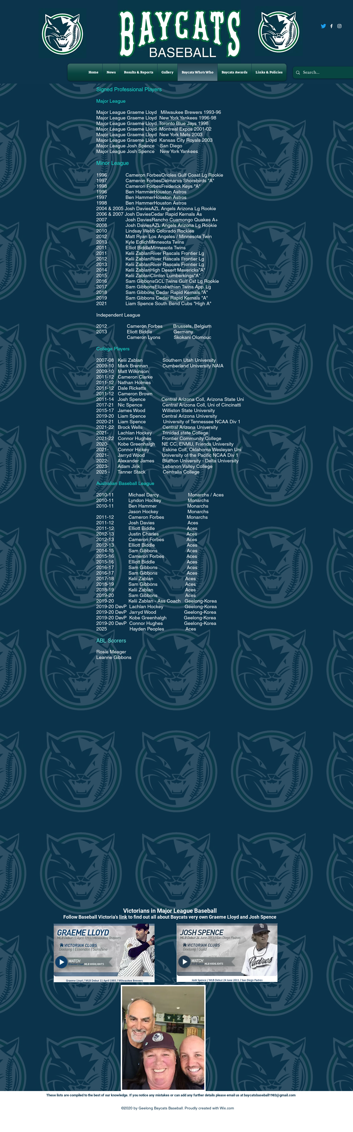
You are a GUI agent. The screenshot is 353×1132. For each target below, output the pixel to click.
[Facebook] (331, 26)
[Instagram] (339, 26)
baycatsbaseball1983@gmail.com (270, 1095)
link (123, 917)
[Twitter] (323, 26)
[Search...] (324, 72)
